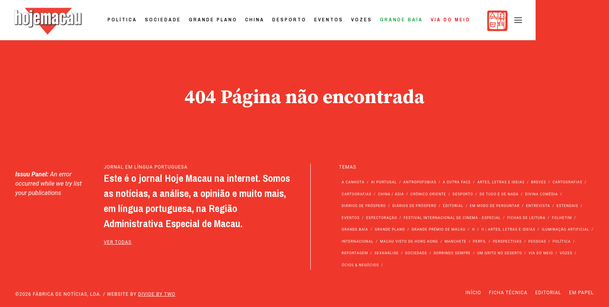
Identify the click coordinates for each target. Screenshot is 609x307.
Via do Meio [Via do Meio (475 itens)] (541, 253)
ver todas (118, 242)
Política (194, 20)
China (327, 20)
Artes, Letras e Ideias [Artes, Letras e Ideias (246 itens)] (501, 182)
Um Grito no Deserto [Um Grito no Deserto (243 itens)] (499, 253)
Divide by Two (157, 294)
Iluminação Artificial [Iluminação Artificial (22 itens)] (565, 229)
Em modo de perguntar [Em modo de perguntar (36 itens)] (495, 206)
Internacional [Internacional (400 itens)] (358, 241)
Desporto (362, 20)
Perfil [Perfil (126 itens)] (480, 241)
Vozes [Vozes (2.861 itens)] (566, 253)
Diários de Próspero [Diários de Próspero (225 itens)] (364, 206)
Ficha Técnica (508, 292)
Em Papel (581, 292)
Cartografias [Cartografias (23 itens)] (357, 194)
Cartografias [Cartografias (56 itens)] (568, 182)
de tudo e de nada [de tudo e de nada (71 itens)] (499, 194)
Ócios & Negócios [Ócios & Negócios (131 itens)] (360, 265)
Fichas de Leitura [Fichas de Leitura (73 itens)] (526, 218)
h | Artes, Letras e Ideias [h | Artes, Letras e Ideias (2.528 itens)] (508, 229)
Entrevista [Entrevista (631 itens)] (538, 206)
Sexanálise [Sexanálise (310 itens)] (386, 253)
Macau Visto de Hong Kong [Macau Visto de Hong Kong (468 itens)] (409, 241)
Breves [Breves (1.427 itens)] (538, 182)
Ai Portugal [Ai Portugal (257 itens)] (384, 182)
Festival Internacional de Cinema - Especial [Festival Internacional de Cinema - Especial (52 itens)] (452, 218)
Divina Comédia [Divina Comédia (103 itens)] (541, 194)
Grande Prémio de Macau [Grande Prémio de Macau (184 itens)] (439, 229)
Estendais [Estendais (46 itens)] (567, 206)
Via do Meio (523, 20)
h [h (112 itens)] (473, 229)
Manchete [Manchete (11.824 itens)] (455, 241)
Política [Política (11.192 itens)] (562, 241)
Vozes (433, 20)
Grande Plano (285, 20)
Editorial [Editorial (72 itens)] (453, 206)
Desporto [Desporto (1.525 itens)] (462, 194)
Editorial (548, 292)
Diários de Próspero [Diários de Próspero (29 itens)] (414, 206)
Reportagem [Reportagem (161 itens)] (355, 253)
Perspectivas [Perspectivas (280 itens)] (507, 241)
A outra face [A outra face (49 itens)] (457, 182)
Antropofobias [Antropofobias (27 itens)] (420, 182)
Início (473, 292)
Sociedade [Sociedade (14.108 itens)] (416, 253)
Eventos (401, 20)
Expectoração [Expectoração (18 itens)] (381, 218)
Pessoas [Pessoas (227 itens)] (537, 241)
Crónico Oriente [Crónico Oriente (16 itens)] (428, 194)
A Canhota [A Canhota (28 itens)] (353, 182)
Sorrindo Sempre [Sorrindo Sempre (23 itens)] (451, 253)
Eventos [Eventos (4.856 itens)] (351, 218)
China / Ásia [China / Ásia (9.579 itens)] (391, 194)
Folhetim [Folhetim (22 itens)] (562, 218)
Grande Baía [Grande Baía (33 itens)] (355, 229)
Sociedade (235, 20)
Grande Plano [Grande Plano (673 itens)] (390, 229)
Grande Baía (473, 20)
